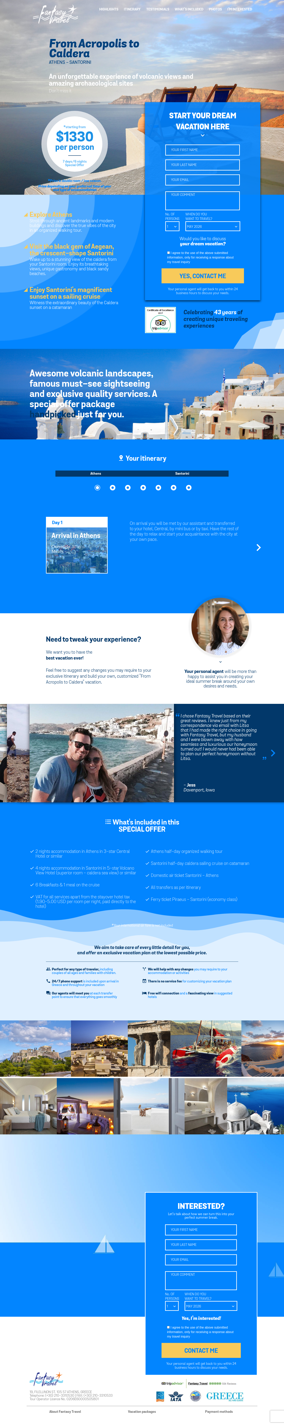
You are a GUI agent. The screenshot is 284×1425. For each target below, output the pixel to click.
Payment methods (219, 1411)
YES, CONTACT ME (202, 276)
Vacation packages (142, 1411)
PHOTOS (215, 9)
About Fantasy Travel (65, 1411)
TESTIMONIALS (157, 9)
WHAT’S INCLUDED (189, 9)
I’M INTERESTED (239, 9)
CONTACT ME (201, 1351)
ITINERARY (132, 9)
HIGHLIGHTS (108, 9)
